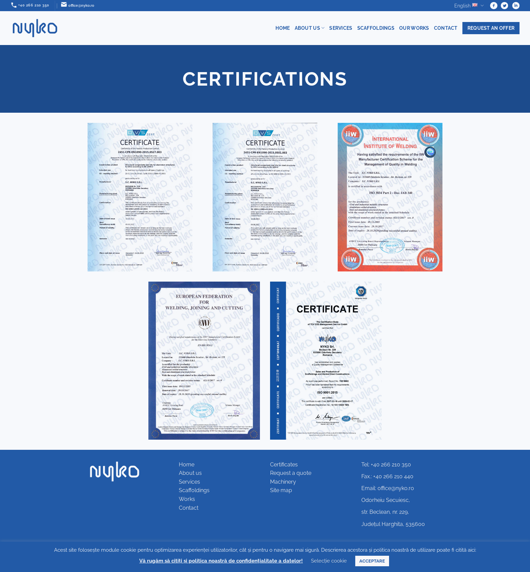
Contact (446, 28)
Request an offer (491, 28)
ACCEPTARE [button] (372, 561)
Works (187, 499)
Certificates (284, 464)
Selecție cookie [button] (329, 561)
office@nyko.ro (396, 488)
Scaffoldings (375, 28)
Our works (414, 28)
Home (282, 28)
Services (340, 28)
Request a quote (290, 473)
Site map (281, 490)
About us (310, 28)
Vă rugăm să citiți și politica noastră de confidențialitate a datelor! (221, 561)
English (469, 5)
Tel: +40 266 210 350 (386, 464)
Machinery (283, 482)
